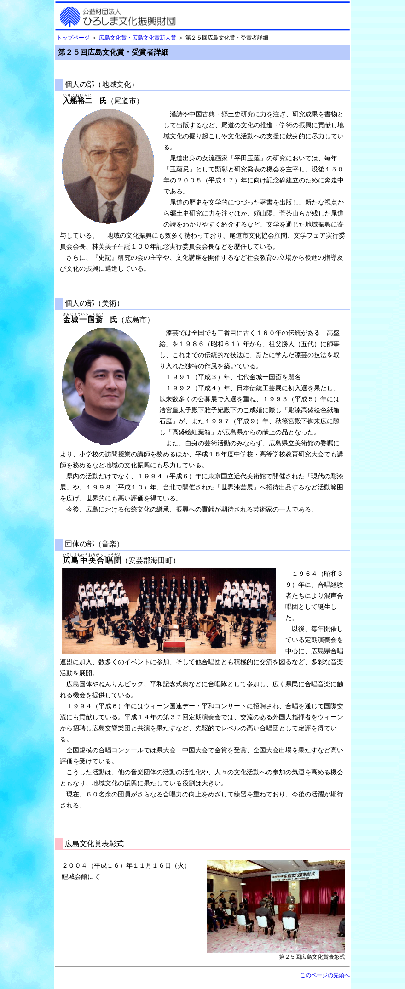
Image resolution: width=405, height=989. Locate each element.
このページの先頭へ (325, 975)
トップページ (73, 37)
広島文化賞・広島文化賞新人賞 (137, 37)
